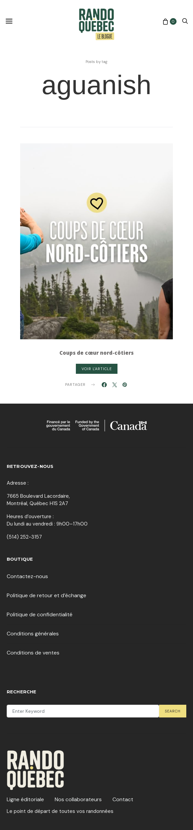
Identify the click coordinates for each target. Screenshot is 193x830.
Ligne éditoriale (25, 799)
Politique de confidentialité (40, 614)
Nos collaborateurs (78, 799)
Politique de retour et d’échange (46, 595)
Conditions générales (33, 633)
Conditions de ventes (33, 652)
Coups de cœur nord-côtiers (96, 352)
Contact (122, 799)
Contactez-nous (27, 576)
